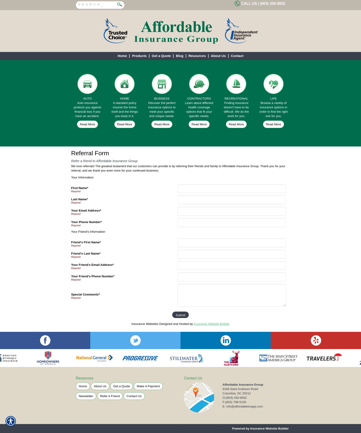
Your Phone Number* (86, 222)
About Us (100, 386)
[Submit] (180, 314)
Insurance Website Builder (211, 324)
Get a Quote (121, 386)
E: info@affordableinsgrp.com (243, 406)
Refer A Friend (110, 396)
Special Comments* (85, 294)
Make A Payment (148, 386)
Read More (87, 124)
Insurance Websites (144, 324)
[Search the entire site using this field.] (96, 4)
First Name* (79, 188)
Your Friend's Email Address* (92, 265)
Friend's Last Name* (86, 253)
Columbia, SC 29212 (237, 393)
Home (83, 386)
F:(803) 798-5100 (234, 402)
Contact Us (134, 396)
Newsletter (86, 396)
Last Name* (79, 199)
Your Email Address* (86, 210)
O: (235, 397)
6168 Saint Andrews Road (240, 389)
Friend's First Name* (86, 242)
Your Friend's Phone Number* (92, 276)
